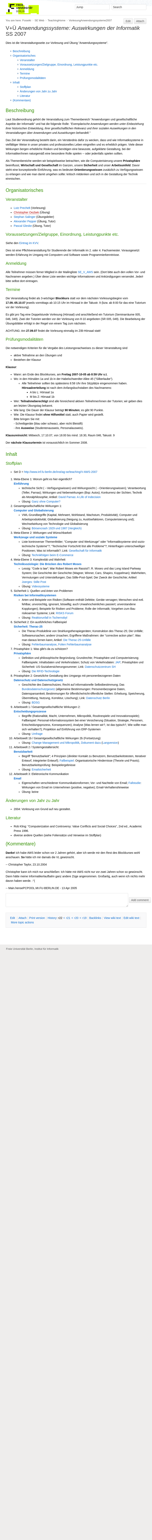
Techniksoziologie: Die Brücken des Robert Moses (47, 564)
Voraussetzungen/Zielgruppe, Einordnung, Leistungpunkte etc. (59, 64)
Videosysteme (41, 586)
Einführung (21, 483)
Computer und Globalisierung (34, 510)
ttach (22, 918)
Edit (128, 21)
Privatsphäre (22, 653)
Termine (25, 73)
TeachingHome (56, 20)
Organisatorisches (24, 55)
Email (17, 778)
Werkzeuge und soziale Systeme (35, 537)
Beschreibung (21, 51)
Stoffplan (25, 87)
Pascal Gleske (23, 225)
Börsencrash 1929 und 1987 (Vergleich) (57, 528)
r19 (84, 918)
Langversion (110, 742)
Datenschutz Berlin (98, 698)
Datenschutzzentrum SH (100, 666)
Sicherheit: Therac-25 (28, 626)
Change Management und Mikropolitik (55, 742)
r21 (68, 918)
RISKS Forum (64, 613)
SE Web (39, 20)
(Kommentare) (22, 100)
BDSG (36, 702)
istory (52, 918)
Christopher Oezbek (26, 212)
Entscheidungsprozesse (30, 711)
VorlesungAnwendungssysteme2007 (90, 20)
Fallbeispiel (67, 760)
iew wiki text (112, 918)
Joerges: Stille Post (34, 582)
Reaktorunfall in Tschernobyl (49, 617)
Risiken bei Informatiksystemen (35, 595)
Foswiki (26, 20)
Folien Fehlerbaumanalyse (75, 644)
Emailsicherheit (41, 769)
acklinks (95, 918)
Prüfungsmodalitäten (33, 78)
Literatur (25, 95)
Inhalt (16, 82)
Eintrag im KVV (28, 243)
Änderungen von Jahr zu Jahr (38, 91)
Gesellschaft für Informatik (85, 550)
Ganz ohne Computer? (46, 501)
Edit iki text (131, 918)
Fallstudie (135, 783)
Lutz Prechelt (22, 208)
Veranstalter (27, 60)
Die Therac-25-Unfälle (77, 640)
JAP (117, 662)
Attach (140, 21)
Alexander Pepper (25, 221)
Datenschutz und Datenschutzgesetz (38, 680)
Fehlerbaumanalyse (44, 644)
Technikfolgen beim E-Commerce (52, 555)
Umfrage (37, 733)
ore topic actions (22, 922)
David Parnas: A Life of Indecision (79, 497)
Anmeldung (27, 69)
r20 (76, 918)
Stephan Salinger (24, 216)
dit (13, 918)
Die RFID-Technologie (45, 671)
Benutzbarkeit (23, 751)
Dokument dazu (91, 742)
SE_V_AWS (85, 272)
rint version (37, 918)
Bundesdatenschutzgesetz (38, 689)
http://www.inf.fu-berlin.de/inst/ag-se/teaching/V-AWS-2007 (60, 471)
